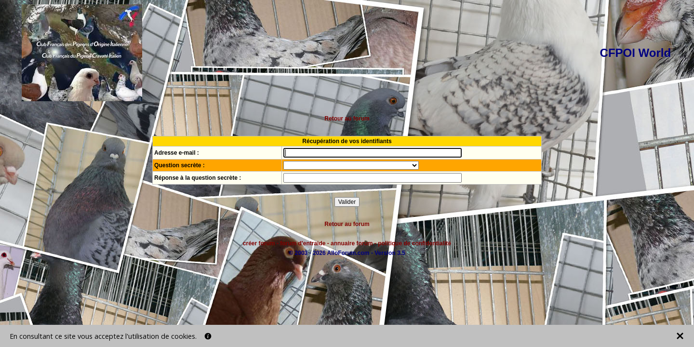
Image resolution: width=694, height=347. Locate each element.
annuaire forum (352, 243)
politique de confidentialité (414, 243)
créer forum (259, 243)
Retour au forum (346, 118)
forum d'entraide (302, 243)
